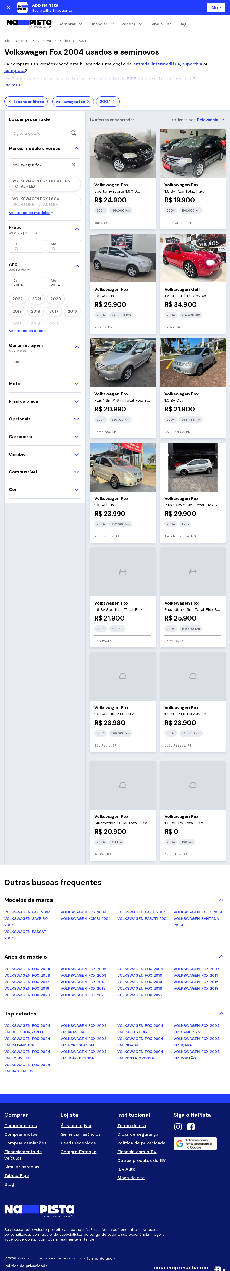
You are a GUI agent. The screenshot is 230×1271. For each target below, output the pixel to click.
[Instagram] (178, 1108)
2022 (15, 340)
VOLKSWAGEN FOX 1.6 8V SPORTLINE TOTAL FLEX (41, 175)
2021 (30, 340)
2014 (73, 349)
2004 (108, 81)
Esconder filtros (26, 81)
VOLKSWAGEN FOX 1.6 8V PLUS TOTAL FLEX (42, 161)
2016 (44, 349)
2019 (60, 340)
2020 (45, 340)
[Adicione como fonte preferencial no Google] (200, 1124)
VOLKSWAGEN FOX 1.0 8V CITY (36, 186)
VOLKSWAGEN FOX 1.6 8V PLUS (36, 246)
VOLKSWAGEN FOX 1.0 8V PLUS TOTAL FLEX (42, 220)
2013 (15, 358)
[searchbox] (45, 113)
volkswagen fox (73, 81)
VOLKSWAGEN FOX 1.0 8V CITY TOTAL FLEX (42, 198)
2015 (59, 349)
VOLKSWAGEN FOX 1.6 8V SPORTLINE (41, 255)
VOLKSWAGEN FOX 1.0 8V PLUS (36, 209)
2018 (15, 349)
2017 (30, 349)
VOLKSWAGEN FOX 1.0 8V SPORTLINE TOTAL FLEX (41, 234)
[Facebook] (191, 1108)
